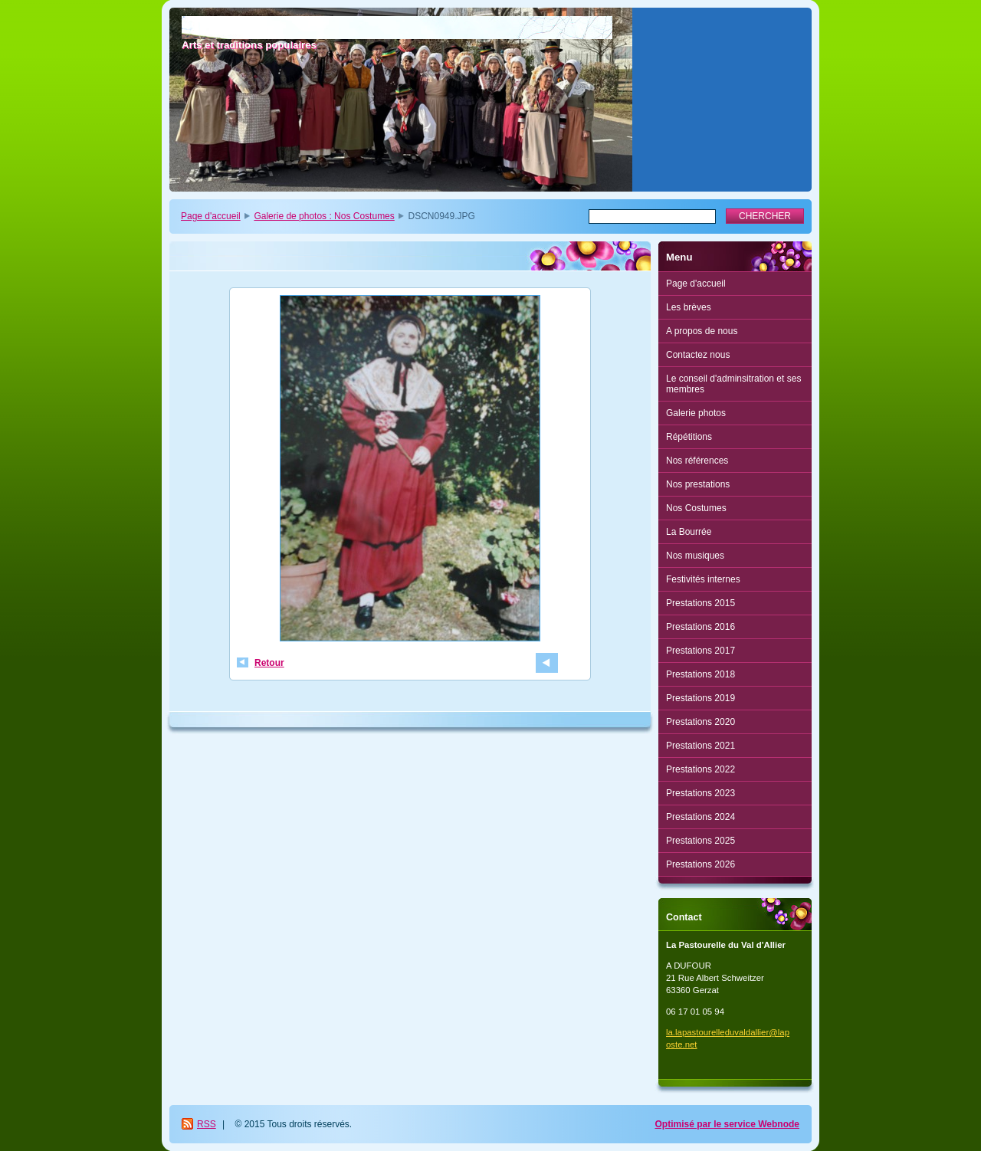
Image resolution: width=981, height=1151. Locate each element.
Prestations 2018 (700, 674)
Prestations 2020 (700, 722)
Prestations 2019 (700, 698)
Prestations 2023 (700, 793)
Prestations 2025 (700, 840)
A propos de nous (701, 331)
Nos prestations (698, 484)
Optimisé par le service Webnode (727, 1124)
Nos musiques (695, 555)
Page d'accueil (211, 216)
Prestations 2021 (700, 745)
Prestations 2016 (700, 626)
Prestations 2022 (700, 769)
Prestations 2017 (700, 650)
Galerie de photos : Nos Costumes (324, 216)
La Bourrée (688, 531)
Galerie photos (696, 413)
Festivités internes (703, 579)
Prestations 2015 (700, 603)
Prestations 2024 (700, 817)
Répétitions (689, 436)
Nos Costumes (696, 508)
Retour (269, 662)
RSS (206, 1124)
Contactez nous (698, 354)
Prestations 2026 (700, 864)
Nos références (697, 460)
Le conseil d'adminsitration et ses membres (733, 384)
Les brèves (688, 307)
